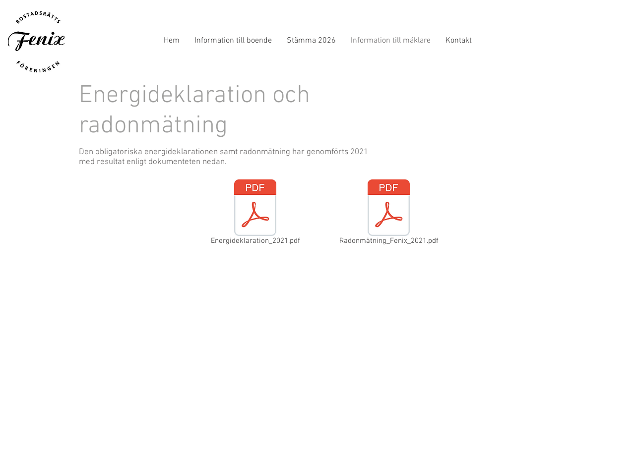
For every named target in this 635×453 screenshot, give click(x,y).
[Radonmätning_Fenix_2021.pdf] (389, 214)
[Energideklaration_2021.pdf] (255, 214)
